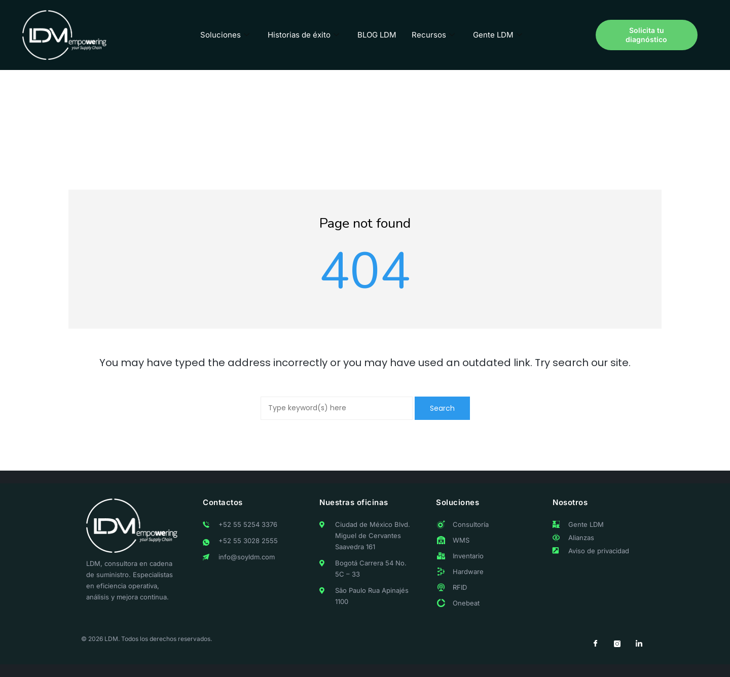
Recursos (433, 35)
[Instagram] (617, 644)
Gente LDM (497, 35)
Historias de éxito (303, 35)
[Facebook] (595, 644)
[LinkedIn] (638, 644)
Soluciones (224, 35)
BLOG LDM (376, 35)
